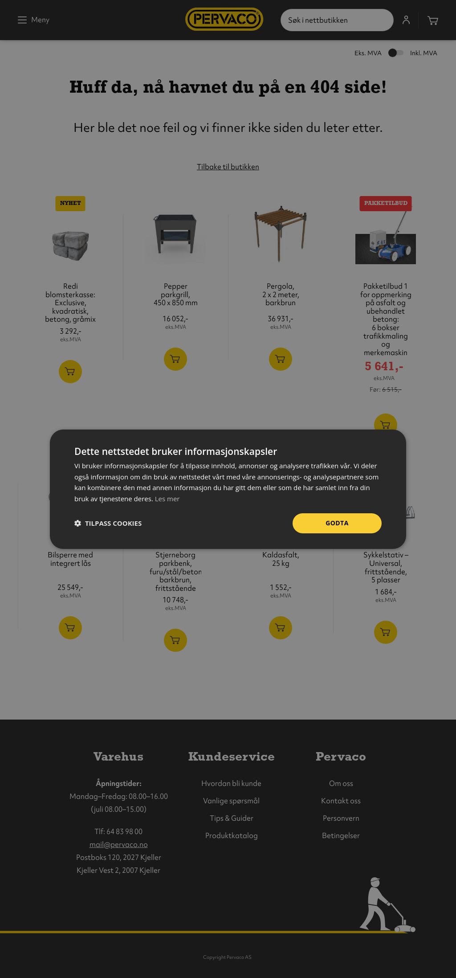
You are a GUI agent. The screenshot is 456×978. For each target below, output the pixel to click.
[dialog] (228, 488)
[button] (108, 523)
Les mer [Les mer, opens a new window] (167, 498)
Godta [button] (337, 523)
